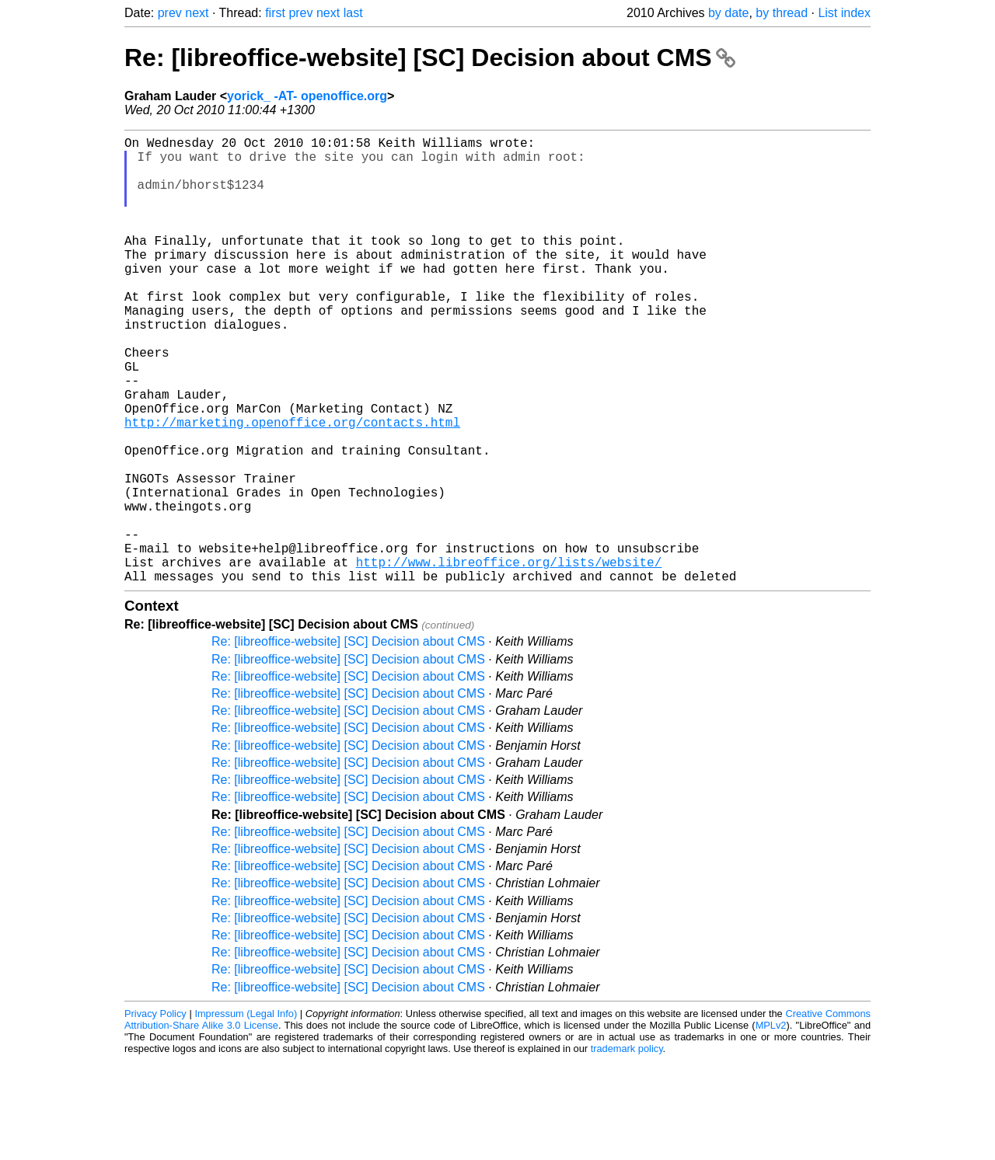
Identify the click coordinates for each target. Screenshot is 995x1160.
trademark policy (627, 1148)
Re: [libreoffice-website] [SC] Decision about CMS (429, 57)
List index (844, 12)
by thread (782, 12)
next (196, 12)
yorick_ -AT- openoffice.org (307, 96)
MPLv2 (771, 1124)
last (353, 12)
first (275, 12)
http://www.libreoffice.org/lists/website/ (509, 658)
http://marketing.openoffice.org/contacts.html (292, 487)
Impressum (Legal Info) (245, 1113)
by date (728, 12)
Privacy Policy (155, 1113)
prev (170, 12)
